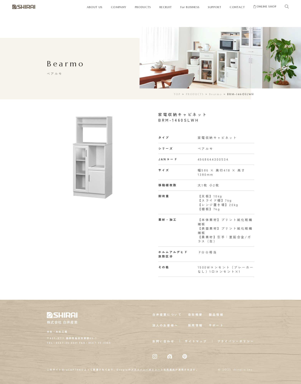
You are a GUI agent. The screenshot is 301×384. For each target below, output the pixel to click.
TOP (177, 94)
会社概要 (195, 314)
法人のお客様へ (165, 325)
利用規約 (169, 369)
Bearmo (215, 94)
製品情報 (216, 314)
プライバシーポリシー (235, 341)
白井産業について (167, 314)
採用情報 (195, 325)
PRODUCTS (195, 94)
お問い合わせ (163, 341)
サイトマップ (196, 341)
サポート (216, 325)
